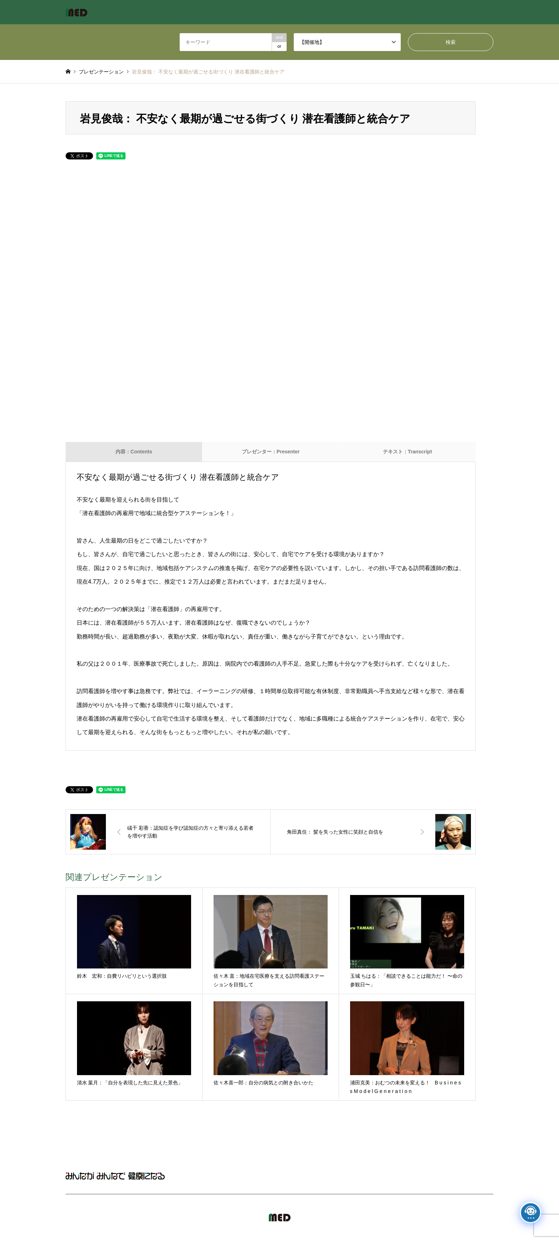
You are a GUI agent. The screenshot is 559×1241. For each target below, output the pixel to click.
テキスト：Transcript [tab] (407, 451)
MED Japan (433, 1217)
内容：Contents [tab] (134, 451)
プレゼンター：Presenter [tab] (271, 451)
